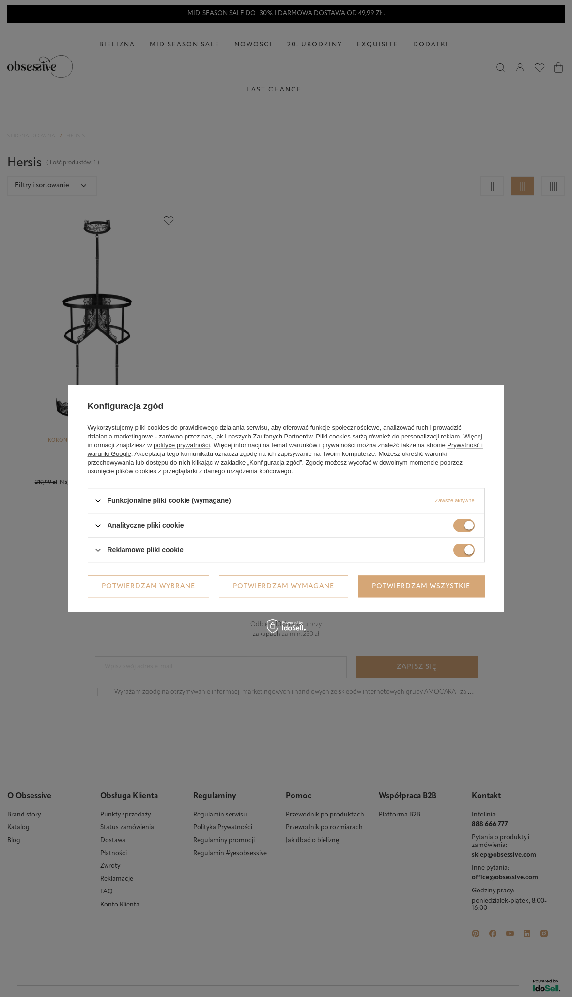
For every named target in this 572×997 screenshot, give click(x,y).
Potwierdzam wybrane (148, 586)
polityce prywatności (182, 445)
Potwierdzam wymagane (283, 586)
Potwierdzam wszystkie (421, 586)
